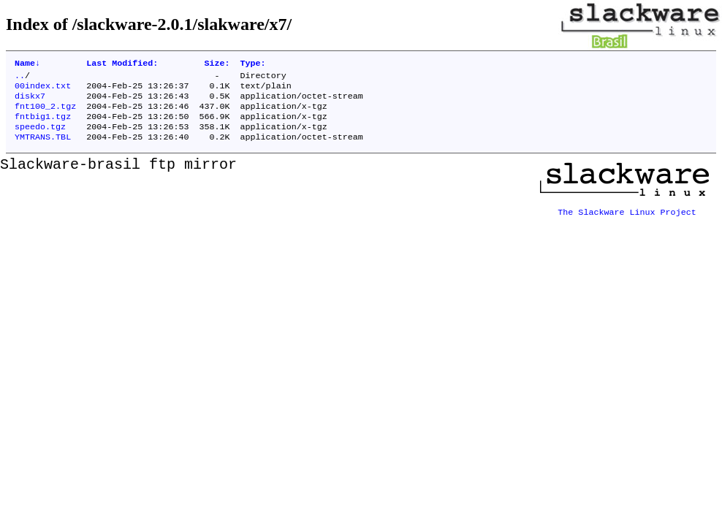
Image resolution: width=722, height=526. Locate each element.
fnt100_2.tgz (45, 113)
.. (20, 78)
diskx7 (30, 101)
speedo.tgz (40, 136)
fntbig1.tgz (43, 125)
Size (216, 64)
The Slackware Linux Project (627, 218)
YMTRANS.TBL (43, 148)
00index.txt (43, 90)
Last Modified (122, 64)
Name (27, 64)
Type (253, 64)
